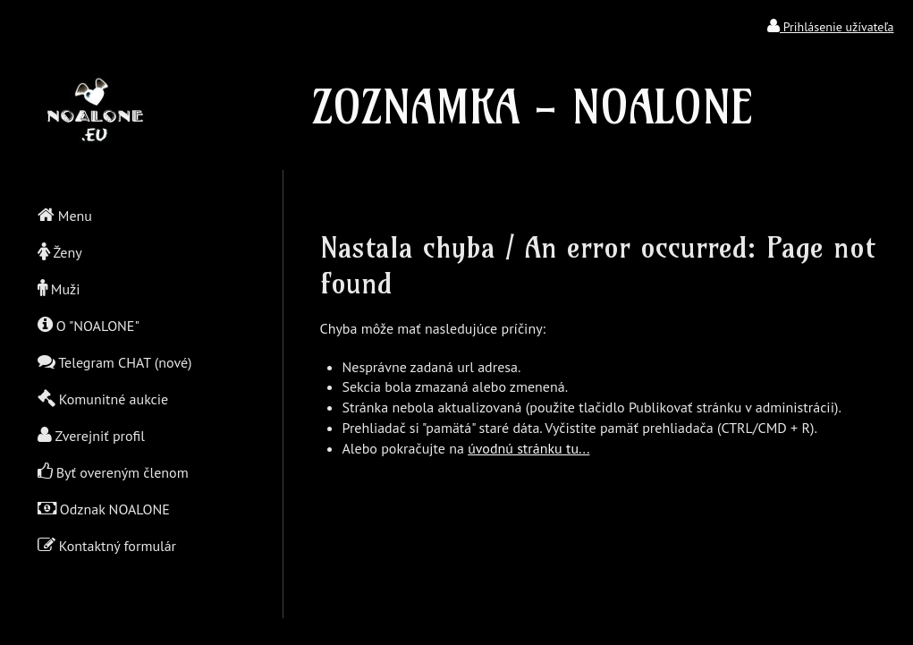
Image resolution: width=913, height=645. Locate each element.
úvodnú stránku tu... (528, 448)
